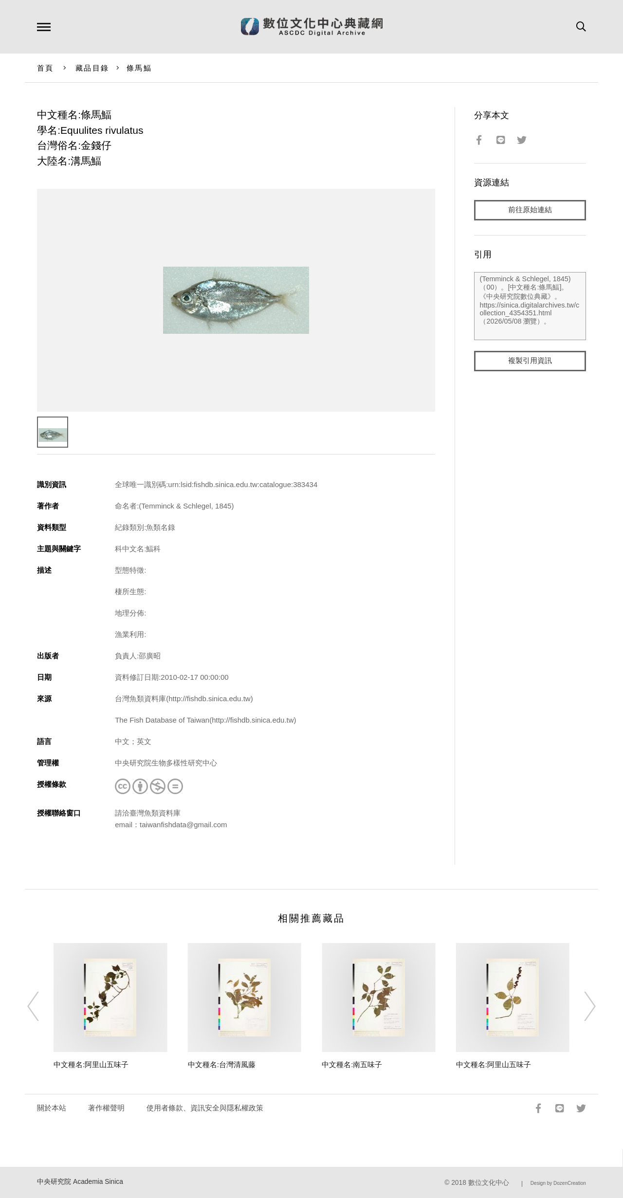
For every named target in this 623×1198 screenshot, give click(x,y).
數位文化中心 (488, 1182)
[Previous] (42, 1006)
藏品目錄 (92, 68)
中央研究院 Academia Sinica (80, 1181)
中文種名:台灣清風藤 (222, 1064)
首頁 (45, 68)
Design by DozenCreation (558, 1183)
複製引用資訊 (530, 361)
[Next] (581, 1006)
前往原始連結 (530, 210)
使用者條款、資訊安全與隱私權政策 (205, 1108)
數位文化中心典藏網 (312, 27)
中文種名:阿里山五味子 (91, 1064)
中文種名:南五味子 (352, 1064)
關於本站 (51, 1108)
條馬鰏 (139, 68)
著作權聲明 (106, 1108)
